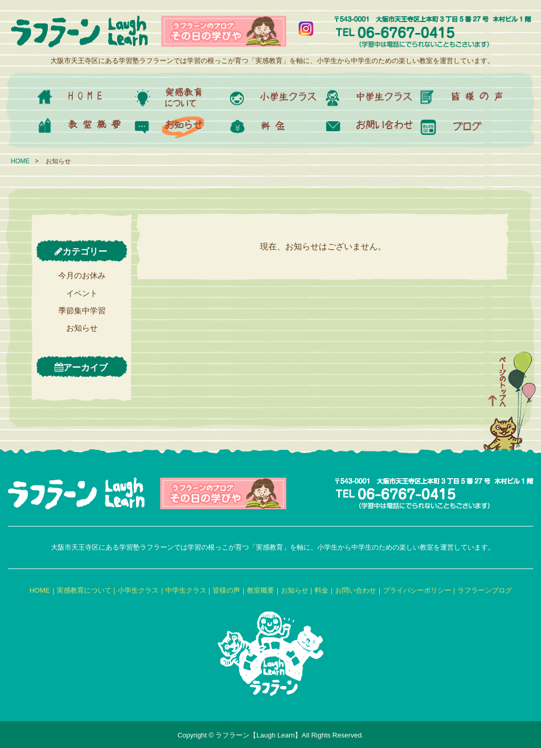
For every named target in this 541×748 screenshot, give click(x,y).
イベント (82, 293)
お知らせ (82, 327)
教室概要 (260, 590)
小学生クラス (138, 590)
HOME (20, 161)
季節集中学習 (82, 310)
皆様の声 (226, 590)
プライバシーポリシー (417, 590)
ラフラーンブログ (484, 590)
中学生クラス (185, 590)
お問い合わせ (355, 590)
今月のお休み (82, 275)
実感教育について (84, 590)
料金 (321, 590)
